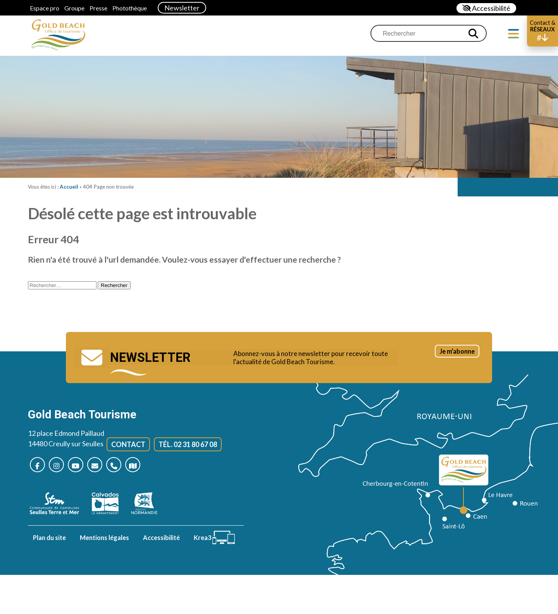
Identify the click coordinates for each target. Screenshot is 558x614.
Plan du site (49, 538)
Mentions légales (104, 538)
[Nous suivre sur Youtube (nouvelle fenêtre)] (81, 465)
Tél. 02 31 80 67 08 (187, 444)
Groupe (74, 8)
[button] (542, 30)
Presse (98, 8)
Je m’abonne (449, 358)
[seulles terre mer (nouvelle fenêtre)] (58, 504)
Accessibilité (161, 538)
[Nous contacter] (102, 465)
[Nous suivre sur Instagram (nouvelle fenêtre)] (60, 465)
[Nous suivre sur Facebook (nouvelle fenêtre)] (38, 465)
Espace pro (44, 8)
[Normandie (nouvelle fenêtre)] (148, 504)
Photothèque (129, 8)
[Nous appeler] (124, 465)
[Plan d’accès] (145, 465)
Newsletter (182, 7)
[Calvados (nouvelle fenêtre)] (109, 504)
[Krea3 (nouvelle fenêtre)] (216, 538)
